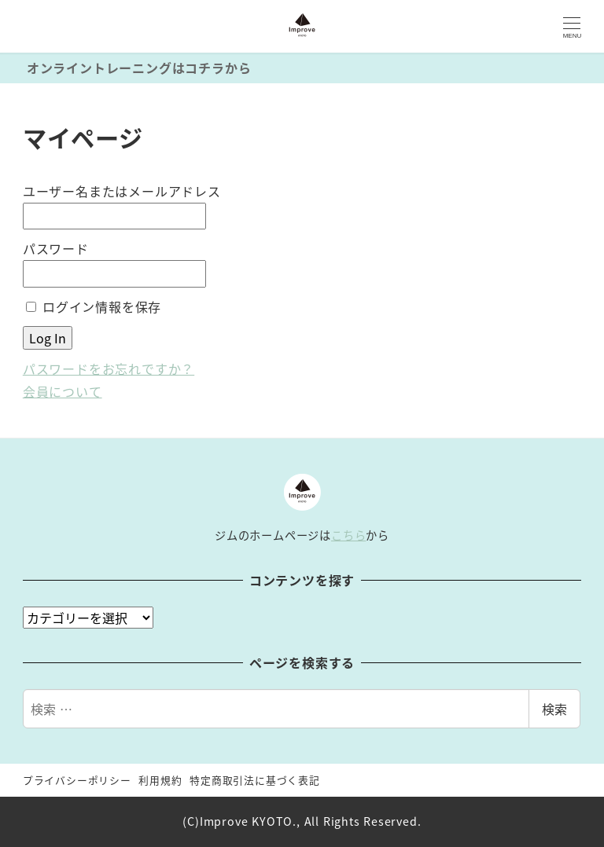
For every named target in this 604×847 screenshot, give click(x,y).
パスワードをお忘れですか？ (108, 368)
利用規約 (160, 779)
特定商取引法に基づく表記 (255, 779)
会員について (62, 391)
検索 (554, 708)
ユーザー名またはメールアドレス (122, 191)
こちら (348, 535)
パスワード (56, 248)
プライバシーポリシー (77, 779)
